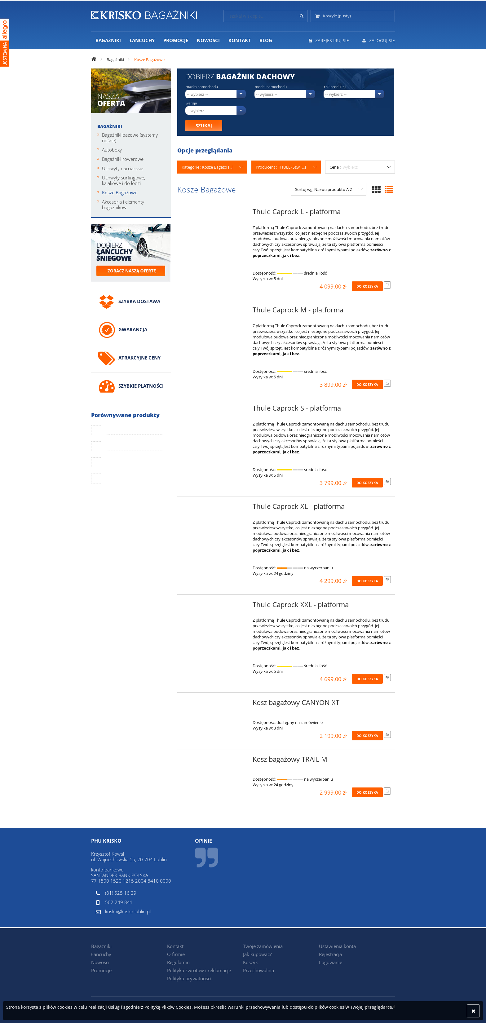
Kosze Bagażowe (119, 192)
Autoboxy (112, 150)
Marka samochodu (202, 87)
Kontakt (175, 946)
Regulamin (178, 962)
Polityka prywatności (189, 978)
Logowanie (330, 962)
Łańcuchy (101, 954)
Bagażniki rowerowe (123, 159)
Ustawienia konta (337, 946)
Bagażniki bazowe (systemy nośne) (130, 137)
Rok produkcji (335, 87)
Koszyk (250, 962)
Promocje (101, 970)
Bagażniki (109, 126)
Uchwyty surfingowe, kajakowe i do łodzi (123, 180)
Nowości (100, 962)
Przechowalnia (258, 970)
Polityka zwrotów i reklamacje (199, 970)
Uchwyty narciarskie (122, 168)
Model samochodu (271, 87)
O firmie (176, 954)
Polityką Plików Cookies (168, 1007)
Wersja (191, 103)
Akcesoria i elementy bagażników (123, 204)
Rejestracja (330, 954)
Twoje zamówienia (263, 946)
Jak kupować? (257, 954)
